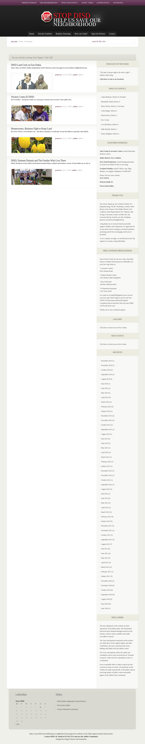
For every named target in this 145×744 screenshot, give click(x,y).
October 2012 (105, 480)
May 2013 (104, 448)
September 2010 (106, 595)
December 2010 (106, 581)
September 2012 (106, 485)
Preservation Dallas (63, 705)
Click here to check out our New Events (113, 344)
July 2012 (104, 494)
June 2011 (104, 553)
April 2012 (104, 508)
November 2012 (106, 475)
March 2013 (105, 457)
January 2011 (105, 576)
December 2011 (106, 526)
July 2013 (104, 439)
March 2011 (105, 567)
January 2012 (105, 521)
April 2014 (104, 397)
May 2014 (104, 393)
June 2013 (104, 443)
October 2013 (105, 425)
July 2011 (104, 549)
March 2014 (105, 402)
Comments (28, 42)
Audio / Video (87, 3)
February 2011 (106, 572)
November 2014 (106, 365)
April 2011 (104, 563)
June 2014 (104, 388)
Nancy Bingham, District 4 (110, 134)
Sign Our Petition (98, 34)
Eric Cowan (105, 120)
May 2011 (104, 558)
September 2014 (106, 374)
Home (31, 34)
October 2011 (105, 535)
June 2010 (104, 608)
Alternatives (103, 3)
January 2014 (105, 411)
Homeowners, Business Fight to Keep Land (31, 128)
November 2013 (106, 420)
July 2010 (104, 604)
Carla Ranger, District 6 (109, 111)
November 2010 (106, 585)
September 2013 (106, 429)
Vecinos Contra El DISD (22, 96)
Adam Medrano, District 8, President (113, 97)
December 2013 (106, 416)
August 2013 (105, 434)
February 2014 (106, 407)
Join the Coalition (45, 34)
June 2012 (104, 498)
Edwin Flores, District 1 (109, 115)
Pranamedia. (82, 739)
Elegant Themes (69, 739)
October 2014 (105, 370)
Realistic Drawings (63, 34)
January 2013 (105, 466)
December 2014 (106, 361)
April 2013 (104, 452)
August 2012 (105, 489)
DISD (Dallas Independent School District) (71, 701)
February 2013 (106, 462)
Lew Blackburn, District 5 (110, 124)
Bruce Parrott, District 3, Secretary (112, 106)
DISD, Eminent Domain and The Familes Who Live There (38, 160)
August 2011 (105, 544)
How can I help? (81, 34)
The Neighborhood (49, 3)
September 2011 (106, 540)
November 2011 (106, 530)
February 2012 (106, 517)
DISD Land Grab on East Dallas (26, 65)
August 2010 (105, 599)
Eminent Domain (29, 3)
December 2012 (106, 471)
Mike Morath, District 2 (109, 129)
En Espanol (118, 3)
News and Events (69, 3)
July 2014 (104, 384)
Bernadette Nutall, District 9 (110, 102)
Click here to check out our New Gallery (113, 328)
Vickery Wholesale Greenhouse (67, 709)
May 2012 (104, 503)
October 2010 (105, 590)
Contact (112, 34)
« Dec (17, 724)
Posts (21, 42)
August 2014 (105, 379)
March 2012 (105, 512)
